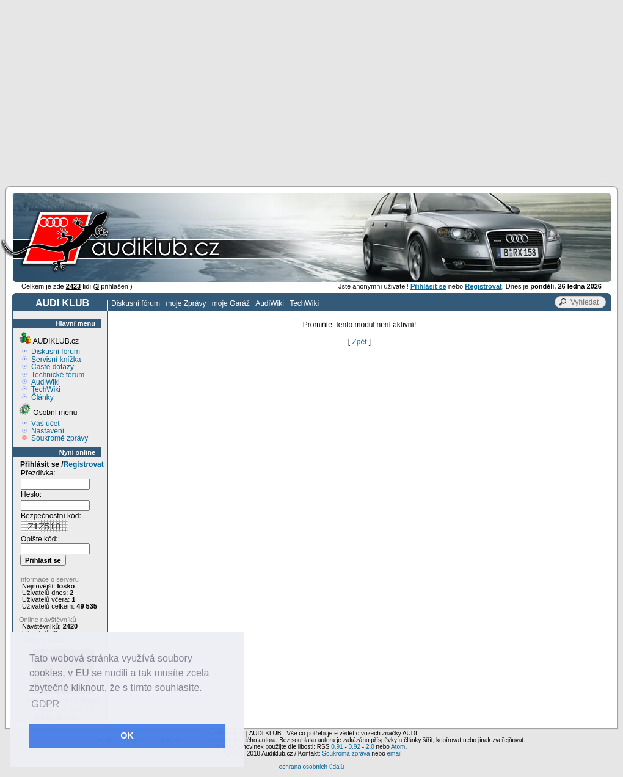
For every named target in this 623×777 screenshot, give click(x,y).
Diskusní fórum (135, 303)
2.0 (370, 746)
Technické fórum (57, 374)
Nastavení (47, 431)
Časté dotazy (52, 367)
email (394, 753)
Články (42, 397)
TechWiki (304, 303)
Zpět (359, 342)
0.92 (354, 746)
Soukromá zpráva (346, 753)
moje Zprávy (186, 303)
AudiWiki (269, 303)
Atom (398, 746)
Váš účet (45, 423)
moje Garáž (231, 303)
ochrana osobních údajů (311, 767)
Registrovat (84, 464)
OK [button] (127, 735)
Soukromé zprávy (59, 438)
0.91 (337, 746)
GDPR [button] (45, 704)
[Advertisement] (312, 91)
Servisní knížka (56, 359)
